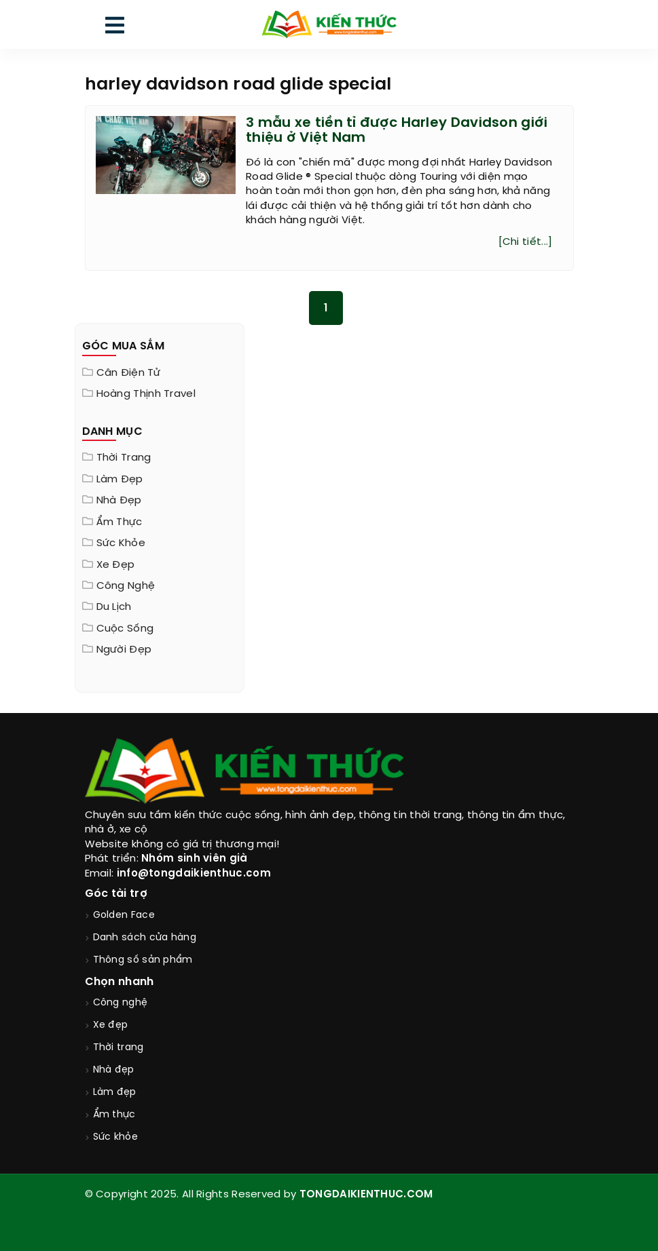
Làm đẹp (119, 479)
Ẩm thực (119, 522)
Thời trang (123, 458)
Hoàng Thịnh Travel (146, 394)
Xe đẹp (115, 565)
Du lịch (114, 607)
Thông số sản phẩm (143, 960)
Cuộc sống (125, 628)
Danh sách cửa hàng (144, 938)
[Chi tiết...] (525, 242)
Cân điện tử (128, 373)
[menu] (114, 28)
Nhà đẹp (119, 500)
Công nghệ (126, 586)
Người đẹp (124, 649)
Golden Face (124, 915)
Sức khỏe (120, 543)
